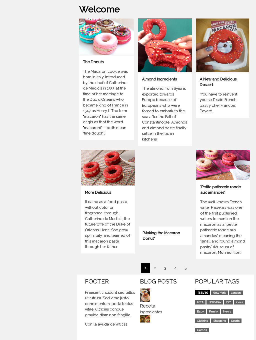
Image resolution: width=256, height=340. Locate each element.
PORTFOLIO (14, 87)
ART (7, 96)
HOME (9, 68)
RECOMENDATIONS (21, 106)
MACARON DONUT (21, 77)
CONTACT (13, 116)
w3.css (121, 324)
